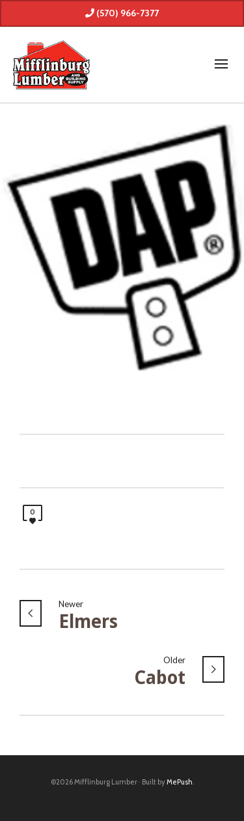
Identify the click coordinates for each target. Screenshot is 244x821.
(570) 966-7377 (122, 13)
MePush (180, 781)
